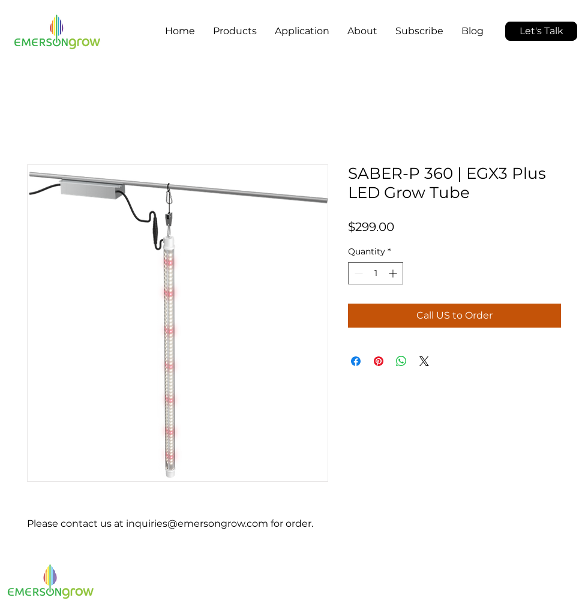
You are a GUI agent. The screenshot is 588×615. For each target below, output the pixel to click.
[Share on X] (424, 361)
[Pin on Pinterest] (378, 361)
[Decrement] (357, 273)
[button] (180, 20)
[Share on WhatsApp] (401, 361)
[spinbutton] (375, 273)
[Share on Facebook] (356, 361)
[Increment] (393, 273)
